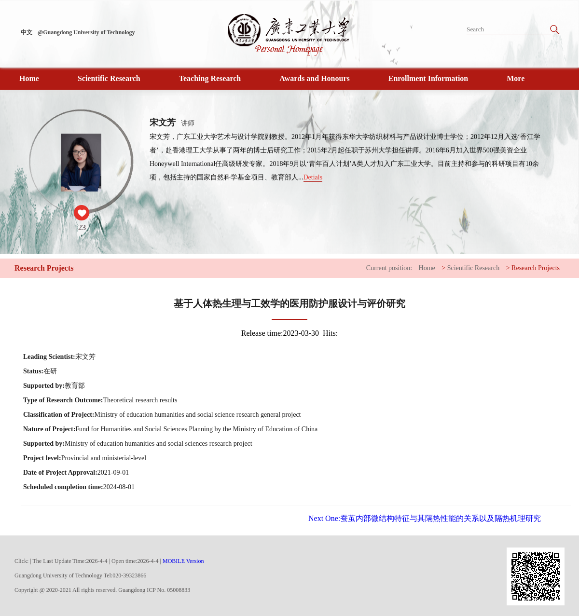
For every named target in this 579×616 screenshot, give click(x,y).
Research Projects (535, 268)
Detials (313, 177)
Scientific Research (109, 78)
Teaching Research (210, 78)
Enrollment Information (428, 78)
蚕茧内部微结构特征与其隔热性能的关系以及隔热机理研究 (424, 518)
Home (29, 78)
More (515, 78)
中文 (26, 32)
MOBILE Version (183, 561)
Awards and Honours (314, 78)
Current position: (389, 268)
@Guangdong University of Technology (86, 32)
